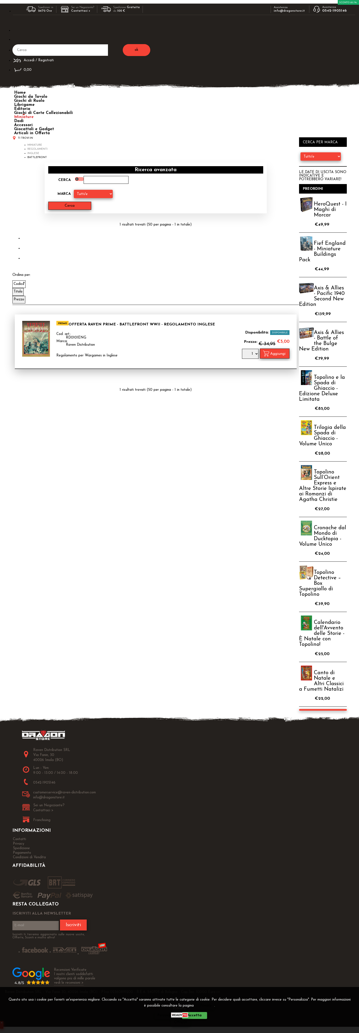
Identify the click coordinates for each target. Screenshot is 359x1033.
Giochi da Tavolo (30, 97)
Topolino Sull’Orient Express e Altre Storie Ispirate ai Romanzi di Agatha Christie (322, 485)
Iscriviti (73, 925)
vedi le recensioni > (69, 983)
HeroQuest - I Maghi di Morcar (330, 209)
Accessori (23, 125)
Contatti (19, 839)
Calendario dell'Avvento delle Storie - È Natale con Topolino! (321, 633)
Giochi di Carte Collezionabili (43, 113)
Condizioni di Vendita (29, 857)
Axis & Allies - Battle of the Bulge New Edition (321, 341)
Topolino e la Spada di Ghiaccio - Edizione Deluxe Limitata (322, 388)
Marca (64, 194)
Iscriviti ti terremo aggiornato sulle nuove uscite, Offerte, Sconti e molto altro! (48, 936)
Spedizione (21, 848)
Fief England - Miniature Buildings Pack (322, 252)
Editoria (22, 109)
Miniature (24, 117)
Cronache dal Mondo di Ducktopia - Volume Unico (322, 536)
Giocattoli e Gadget (34, 129)
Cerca (64, 180)
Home (20, 93)
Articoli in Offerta (32, 133)
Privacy (205, 1005)
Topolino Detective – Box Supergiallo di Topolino (320, 583)
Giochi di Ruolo (29, 101)
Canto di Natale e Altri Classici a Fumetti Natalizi (321, 681)
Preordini (313, 189)
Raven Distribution (80, 345)
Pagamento (22, 853)
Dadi (19, 121)
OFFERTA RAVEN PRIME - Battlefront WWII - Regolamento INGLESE (142, 324)
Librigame (24, 105)
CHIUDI (180, 1022)
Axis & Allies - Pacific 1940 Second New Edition (322, 296)
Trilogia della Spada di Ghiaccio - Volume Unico (322, 436)
